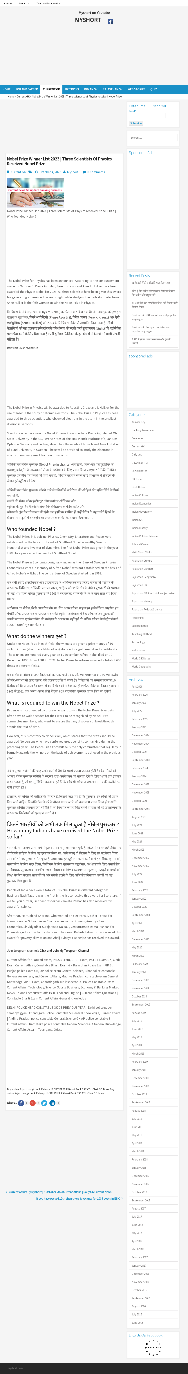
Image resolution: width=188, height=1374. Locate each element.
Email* (147, 113)
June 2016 (137, 1322)
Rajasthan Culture (142, 560)
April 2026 (137, 686)
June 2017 (137, 1225)
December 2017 (140, 1176)
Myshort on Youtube (94, 12)
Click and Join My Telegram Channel (64, 950)
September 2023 (141, 809)
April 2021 (137, 923)
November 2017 (140, 1184)
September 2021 (141, 915)
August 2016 (139, 1306)
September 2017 (141, 1200)
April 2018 (137, 1143)
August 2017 (139, 1208)
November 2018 (140, 1086)
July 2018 (137, 1118)
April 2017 (137, 1241)
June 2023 (137, 833)
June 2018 (137, 1127)
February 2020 (140, 964)
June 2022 (137, 882)
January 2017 (139, 1265)
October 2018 (139, 1094)
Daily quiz (137, 454)
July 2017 (137, 1216)
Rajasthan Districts (142, 568)
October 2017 (139, 1192)
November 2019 (140, 988)
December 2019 (140, 980)
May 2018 (137, 1135)
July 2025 (137, 711)
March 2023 (138, 849)
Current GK (23, 96)
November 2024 (140, 743)
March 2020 (138, 955)
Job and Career (140, 544)
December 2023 (140, 784)
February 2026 (140, 694)
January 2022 (139, 898)
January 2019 (139, 1070)
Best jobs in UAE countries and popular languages (154, 317)
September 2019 (141, 1004)
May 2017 (137, 1233)
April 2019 (137, 1045)
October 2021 (139, 906)
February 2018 (140, 1159)
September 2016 (141, 1298)
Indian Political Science (145, 536)
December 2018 (140, 1078)
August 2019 (139, 1013)
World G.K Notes (141, 658)
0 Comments (96, 172)
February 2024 (140, 768)
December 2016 (140, 1273)
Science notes (140, 626)
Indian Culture (140, 495)
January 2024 (139, 776)
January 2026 (139, 703)
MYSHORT (88, 20)
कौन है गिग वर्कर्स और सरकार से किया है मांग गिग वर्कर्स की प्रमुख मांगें (153, 293)
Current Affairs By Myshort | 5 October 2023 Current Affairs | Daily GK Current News (60, 1192)
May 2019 (137, 1037)
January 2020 (139, 972)
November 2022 (140, 866)
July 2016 (137, 1314)
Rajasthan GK (139, 585)
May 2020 (137, 947)
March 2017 (138, 1249)
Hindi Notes (138, 487)
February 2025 (140, 719)
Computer (137, 438)
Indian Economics (141, 503)
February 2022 (140, 890)
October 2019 (139, 996)
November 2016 (140, 1282)
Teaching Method (142, 634)
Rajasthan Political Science (147, 609)
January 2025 (139, 727)
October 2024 (139, 751)
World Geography (141, 666)
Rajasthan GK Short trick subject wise (153, 593)
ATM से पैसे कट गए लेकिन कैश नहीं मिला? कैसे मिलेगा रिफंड (155, 305)
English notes (139, 471)
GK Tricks (137, 479)
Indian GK (137, 520)
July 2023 (137, 825)
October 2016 (139, 1290)
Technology (138, 642)
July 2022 (137, 874)
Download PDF (140, 462)
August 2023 (139, 817)
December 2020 (140, 939)
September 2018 (141, 1102)
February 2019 (140, 1061)
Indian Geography (142, 511)
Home (11, 96)
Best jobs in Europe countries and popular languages (151, 329)
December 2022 (140, 858)
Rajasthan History (142, 601)
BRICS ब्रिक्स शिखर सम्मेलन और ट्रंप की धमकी (151, 341)
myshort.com (15, 1368)
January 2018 (139, 1167)
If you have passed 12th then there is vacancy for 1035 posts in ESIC (78, 1198)
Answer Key (138, 422)
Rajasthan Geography (144, 577)
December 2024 (140, 735)
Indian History (140, 528)
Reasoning (138, 617)
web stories (138, 650)
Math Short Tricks (142, 552)
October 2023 (139, 800)
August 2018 (139, 1110)
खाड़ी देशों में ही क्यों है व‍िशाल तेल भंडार (151, 283)
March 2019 (138, 1053)
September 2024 (141, 760)
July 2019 (137, 1021)
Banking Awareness (143, 430)
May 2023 (137, 841)
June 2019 (137, 1029)
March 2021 (138, 931)
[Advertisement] (80, 55)
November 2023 (140, 792)
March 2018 (138, 1151)
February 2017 (140, 1257)
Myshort (72, 172)
